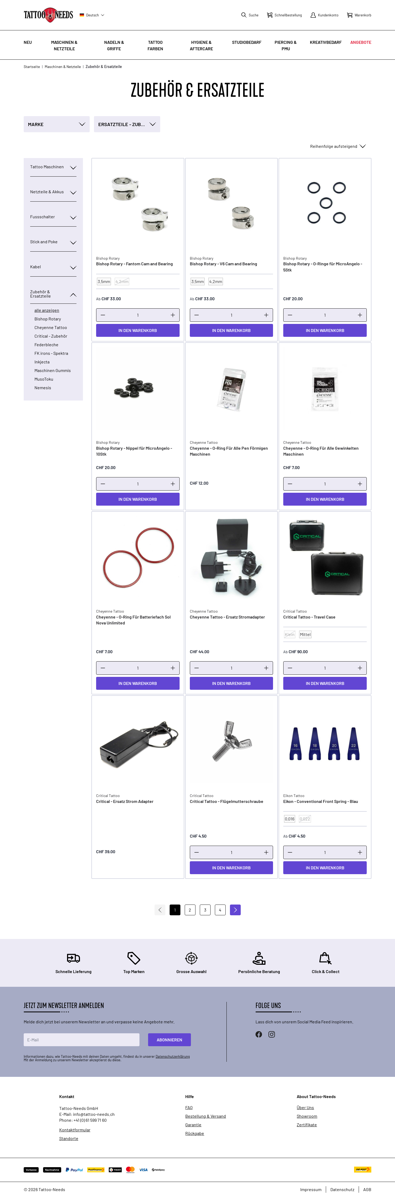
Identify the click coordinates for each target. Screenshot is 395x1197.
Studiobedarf (246, 42)
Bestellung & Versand (205, 1116)
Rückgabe (194, 1133)
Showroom (307, 1116)
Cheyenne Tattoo (50, 327)
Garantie (193, 1125)
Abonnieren (169, 1039)
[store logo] (48, 15)
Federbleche (46, 344)
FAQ (189, 1107)
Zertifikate (307, 1125)
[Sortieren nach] (337, 146)
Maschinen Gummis (52, 370)
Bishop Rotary (47, 319)
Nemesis (42, 387)
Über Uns (305, 1107)
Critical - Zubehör (50, 336)
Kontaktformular (74, 1130)
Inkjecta (42, 362)
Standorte (68, 1138)
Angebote (360, 42)
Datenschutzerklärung (173, 1056)
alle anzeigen (46, 310)
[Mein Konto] (324, 15)
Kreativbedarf (326, 42)
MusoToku (43, 379)
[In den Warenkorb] (138, 330)
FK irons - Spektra (51, 353)
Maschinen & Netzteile (63, 66)
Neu (28, 42)
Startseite (32, 66)
